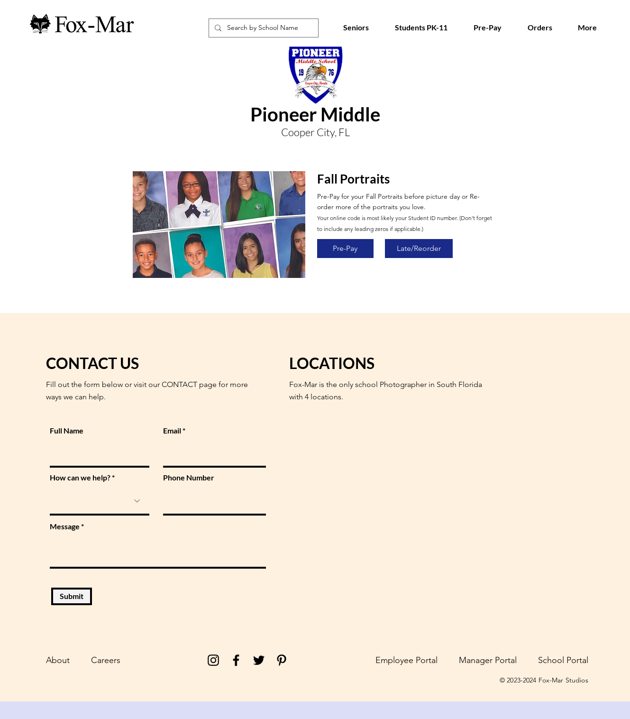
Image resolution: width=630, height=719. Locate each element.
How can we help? (80, 477)
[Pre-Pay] (345, 248)
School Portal (563, 660)
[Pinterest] (281, 660)
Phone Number (188, 477)
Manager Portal (488, 660)
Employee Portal (406, 660)
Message (65, 526)
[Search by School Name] (262, 28)
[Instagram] (213, 660)
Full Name (66, 430)
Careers (105, 660)
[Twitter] (258, 660)
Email (172, 430)
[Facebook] (236, 660)
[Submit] (71, 596)
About (58, 660)
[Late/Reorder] (419, 248)
